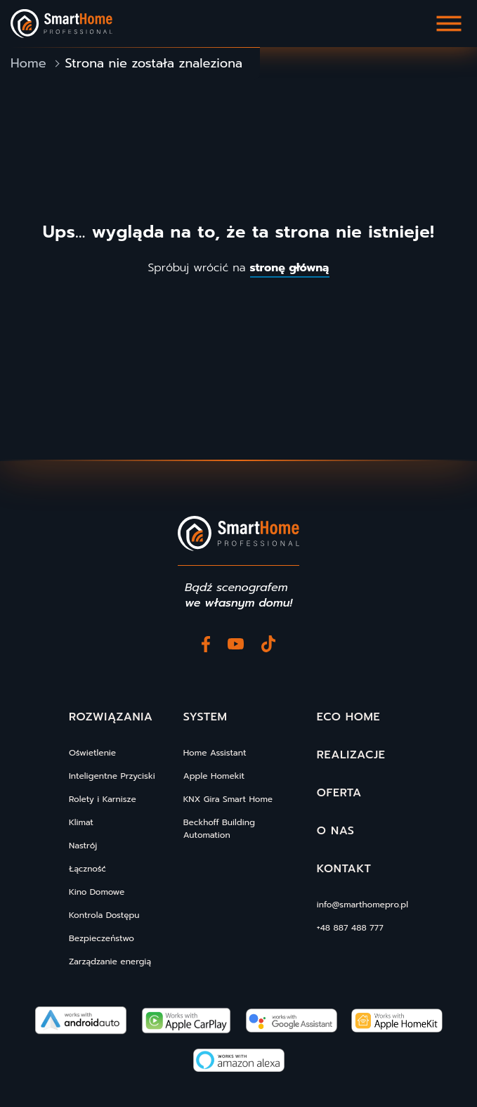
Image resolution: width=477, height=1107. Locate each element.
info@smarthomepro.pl (362, 904)
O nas (336, 830)
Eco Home (349, 716)
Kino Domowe (96, 892)
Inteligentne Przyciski (112, 776)
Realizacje (351, 754)
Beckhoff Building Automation (219, 828)
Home (28, 63)
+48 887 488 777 (350, 927)
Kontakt (344, 868)
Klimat (81, 822)
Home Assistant (215, 752)
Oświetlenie (92, 752)
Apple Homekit (213, 776)
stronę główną (289, 267)
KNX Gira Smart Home (228, 799)
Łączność (87, 868)
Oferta (339, 792)
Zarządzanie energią (110, 961)
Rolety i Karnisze (102, 799)
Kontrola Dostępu (104, 915)
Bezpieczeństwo (101, 938)
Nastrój (83, 845)
